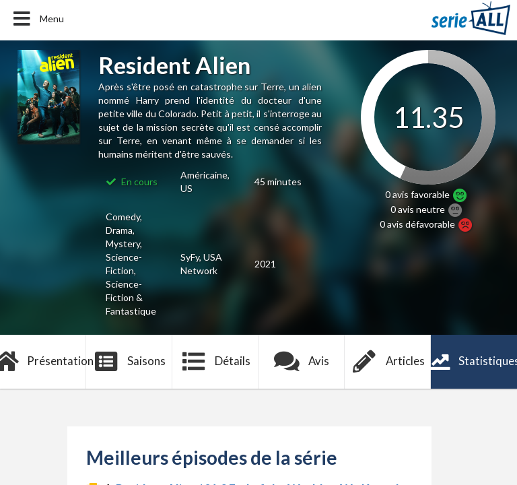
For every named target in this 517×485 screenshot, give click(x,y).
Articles (388, 361)
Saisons (129, 361)
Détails (215, 361)
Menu (37, 18)
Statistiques (474, 361)
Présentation (43, 361)
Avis (302, 361)
